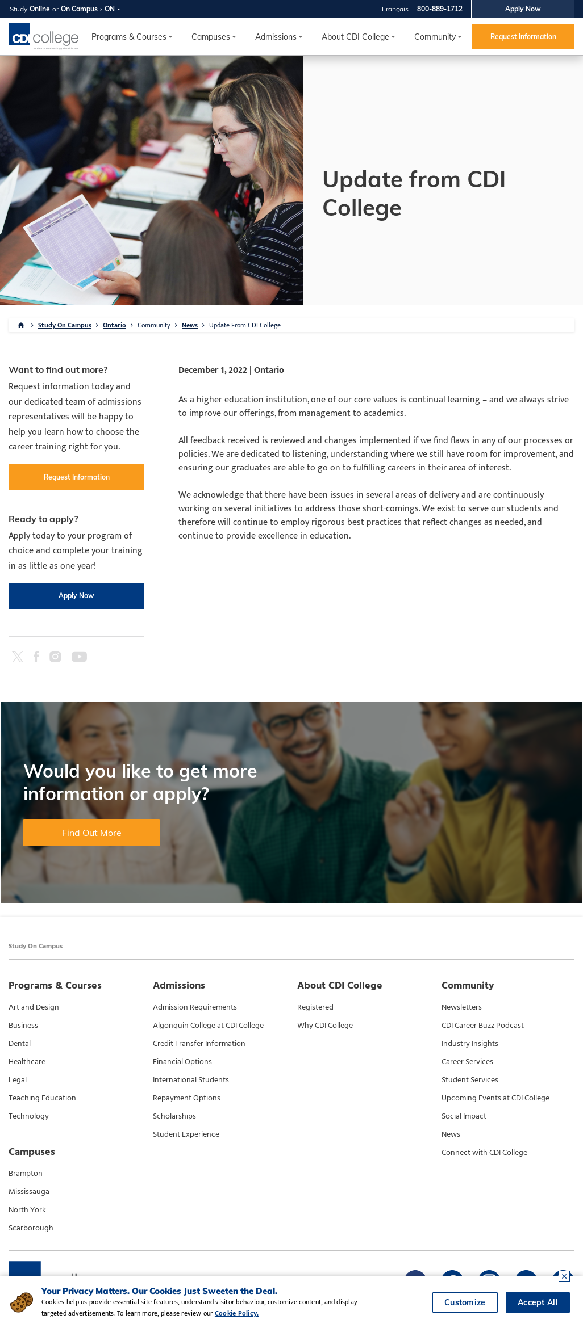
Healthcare (27, 1062)
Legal (18, 1080)
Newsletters (462, 1007)
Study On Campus (64, 325)
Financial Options (182, 1062)
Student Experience (186, 1134)
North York (27, 1210)
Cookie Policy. (237, 1313)
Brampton (26, 1173)
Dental (20, 1043)
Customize (465, 1302)
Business (23, 1025)
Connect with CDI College (484, 1152)
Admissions (276, 37)
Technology (29, 1116)
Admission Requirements (195, 1007)
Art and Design (34, 1007)
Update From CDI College (245, 325)
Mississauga (29, 1191)
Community (435, 37)
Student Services (470, 1080)
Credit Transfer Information (199, 1043)
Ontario (114, 325)
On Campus (79, 9)
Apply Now (523, 9)
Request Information (523, 36)
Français (395, 9)
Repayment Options (186, 1098)
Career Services (467, 1062)
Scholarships (174, 1116)
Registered (315, 1007)
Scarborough (31, 1228)
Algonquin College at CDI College (208, 1025)
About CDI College (355, 37)
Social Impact (464, 1116)
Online (40, 9)
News (190, 325)
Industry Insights (470, 1043)
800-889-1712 (440, 9)
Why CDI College (325, 1025)
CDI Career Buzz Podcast (483, 1025)
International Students (191, 1080)
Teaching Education (42, 1098)
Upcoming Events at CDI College (495, 1098)
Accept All (538, 1302)
